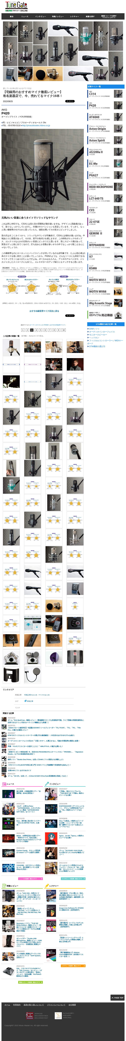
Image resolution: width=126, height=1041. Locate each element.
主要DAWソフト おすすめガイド (19, 770)
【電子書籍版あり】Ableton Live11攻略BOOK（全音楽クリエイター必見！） (71, 954)
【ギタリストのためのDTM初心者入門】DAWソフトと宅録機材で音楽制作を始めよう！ (39, 765)
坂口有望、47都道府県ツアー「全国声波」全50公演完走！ (28, 792)
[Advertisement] (80, 6)
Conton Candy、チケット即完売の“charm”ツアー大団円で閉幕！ (28, 851)
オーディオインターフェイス (102, 332)
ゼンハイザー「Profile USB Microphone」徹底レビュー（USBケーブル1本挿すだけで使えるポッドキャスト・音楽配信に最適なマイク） (29, 942)
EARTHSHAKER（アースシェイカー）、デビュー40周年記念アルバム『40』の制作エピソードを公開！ (71, 809)
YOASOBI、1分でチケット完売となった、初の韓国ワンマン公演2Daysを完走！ (28, 867)
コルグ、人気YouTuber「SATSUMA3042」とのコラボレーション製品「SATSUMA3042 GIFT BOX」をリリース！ (28, 809)
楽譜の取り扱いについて (34, 1005)
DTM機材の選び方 (97, 346)
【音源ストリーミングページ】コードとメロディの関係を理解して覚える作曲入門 (71, 939)
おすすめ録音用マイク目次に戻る (44, 311)
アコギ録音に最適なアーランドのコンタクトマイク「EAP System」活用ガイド (29, 955)
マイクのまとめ (44, 695)
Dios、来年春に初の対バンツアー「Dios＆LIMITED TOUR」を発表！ (28, 823)
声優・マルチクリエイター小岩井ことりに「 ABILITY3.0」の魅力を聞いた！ (35, 746)
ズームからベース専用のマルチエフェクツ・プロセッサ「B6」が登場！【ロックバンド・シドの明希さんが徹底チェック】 (71, 868)
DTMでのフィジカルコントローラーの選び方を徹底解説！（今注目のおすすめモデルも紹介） (41, 735)
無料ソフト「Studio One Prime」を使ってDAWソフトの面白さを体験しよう (35, 759)
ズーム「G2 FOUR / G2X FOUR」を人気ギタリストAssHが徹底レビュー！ (71, 852)
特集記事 (30, 701)
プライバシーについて (56, 1005)
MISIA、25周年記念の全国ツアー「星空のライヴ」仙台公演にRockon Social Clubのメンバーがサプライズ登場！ (28, 838)
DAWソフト (94, 329)
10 (64, 330)
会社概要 (72, 1005)
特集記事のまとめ (30, 695)
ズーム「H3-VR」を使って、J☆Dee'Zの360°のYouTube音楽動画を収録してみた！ (38, 776)
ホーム (7, 1005)
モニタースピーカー (98, 335)
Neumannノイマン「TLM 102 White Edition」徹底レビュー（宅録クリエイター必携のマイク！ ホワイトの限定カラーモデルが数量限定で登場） (28, 927)
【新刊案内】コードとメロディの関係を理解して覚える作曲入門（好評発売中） (71, 925)
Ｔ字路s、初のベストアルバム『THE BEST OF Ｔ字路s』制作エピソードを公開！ (71, 793)
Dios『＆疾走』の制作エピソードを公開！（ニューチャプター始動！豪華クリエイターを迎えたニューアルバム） (71, 824)
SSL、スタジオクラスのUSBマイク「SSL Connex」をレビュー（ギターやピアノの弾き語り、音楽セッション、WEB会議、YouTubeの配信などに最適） (29, 972)
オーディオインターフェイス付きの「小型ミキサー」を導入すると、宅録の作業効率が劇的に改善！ (44, 741)
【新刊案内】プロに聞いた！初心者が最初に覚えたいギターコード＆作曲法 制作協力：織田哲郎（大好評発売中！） (71, 896)
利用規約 (17, 1005)
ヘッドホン (94, 338)
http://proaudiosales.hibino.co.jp (36, 125)
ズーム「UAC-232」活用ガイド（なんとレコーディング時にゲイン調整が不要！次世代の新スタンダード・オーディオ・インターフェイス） (28, 897)
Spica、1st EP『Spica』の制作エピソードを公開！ (71, 837)
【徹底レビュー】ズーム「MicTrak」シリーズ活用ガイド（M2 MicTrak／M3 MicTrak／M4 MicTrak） (28, 911)
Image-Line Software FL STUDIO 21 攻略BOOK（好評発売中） (71, 909)
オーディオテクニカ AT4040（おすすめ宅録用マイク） (48, 325)
